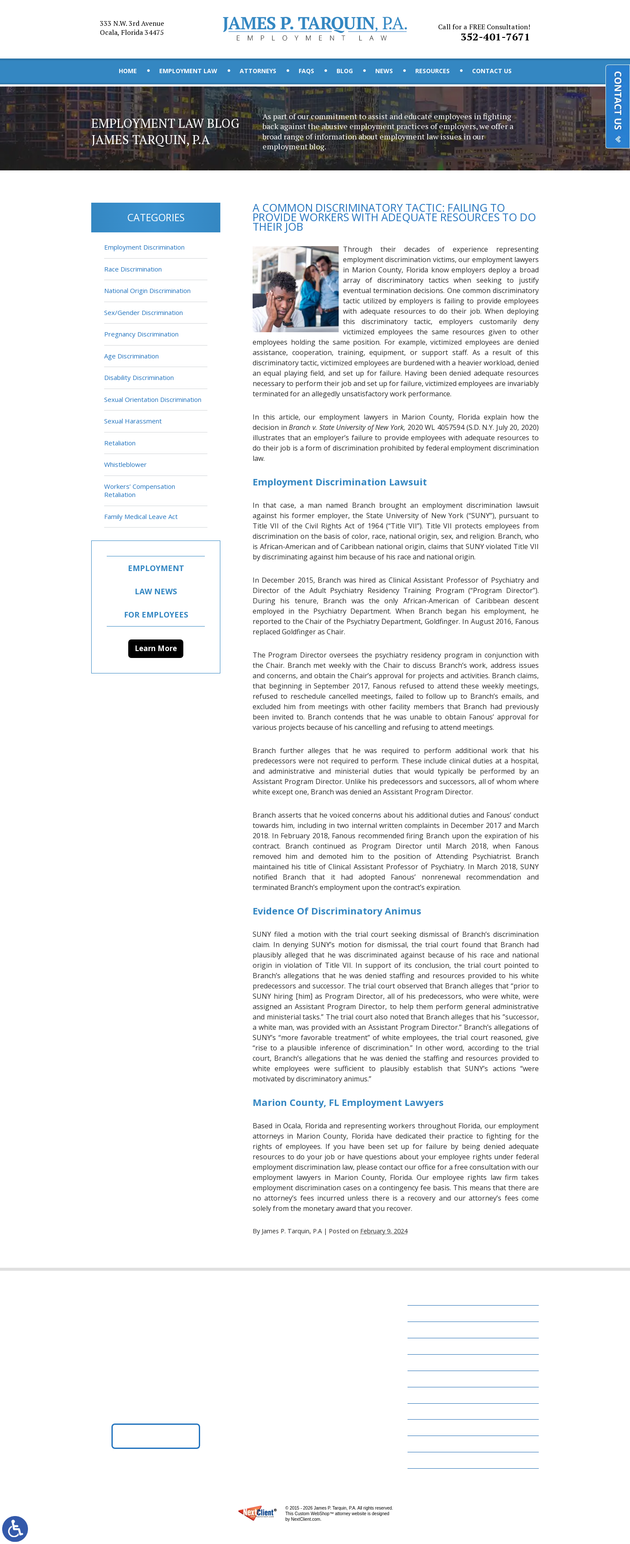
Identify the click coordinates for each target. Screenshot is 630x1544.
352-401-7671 (484, 29)
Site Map (426, 1463)
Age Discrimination (131, 356)
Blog (345, 71)
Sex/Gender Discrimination (143, 312)
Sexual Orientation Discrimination (152, 399)
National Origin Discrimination (147, 290)
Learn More (156, 648)
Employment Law (188, 71)
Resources (432, 71)
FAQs (306, 71)
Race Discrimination (133, 269)
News (384, 71)
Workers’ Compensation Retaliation (139, 490)
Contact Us (492, 71)
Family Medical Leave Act (141, 516)
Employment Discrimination (144, 247)
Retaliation (120, 442)
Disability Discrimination (139, 377)
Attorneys (258, 71)
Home (128, 71)
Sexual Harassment (133, 421)
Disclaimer (429, 1446)
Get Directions (156, 1438)
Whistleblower (125, 464)
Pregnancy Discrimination (141, 334)
